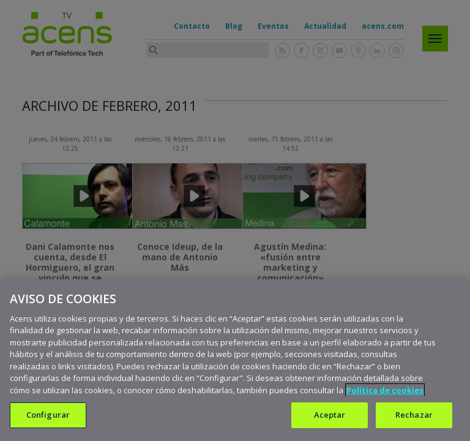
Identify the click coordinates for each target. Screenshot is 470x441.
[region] (235, 360)
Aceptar (330, 414)
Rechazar (414, 414)
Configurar (48, 414)
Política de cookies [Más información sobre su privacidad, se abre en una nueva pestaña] (384, 390)
